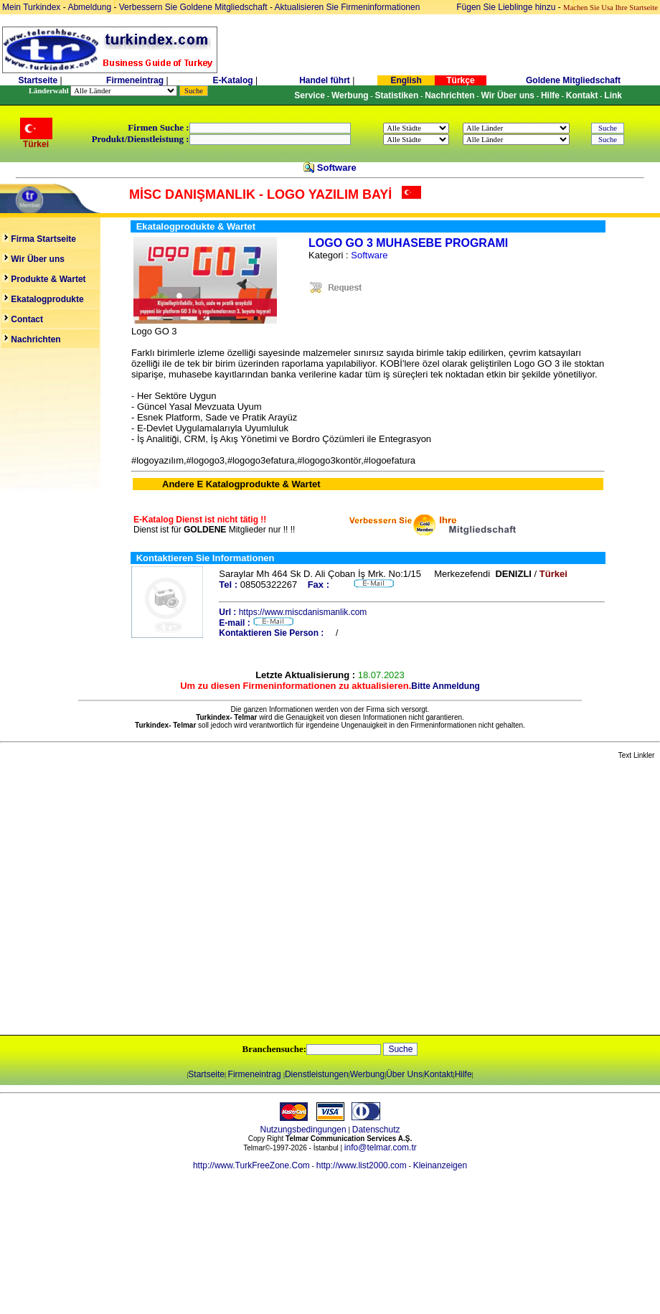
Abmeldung (89, 7)
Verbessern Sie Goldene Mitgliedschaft (194, 7)
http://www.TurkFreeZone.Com (251, 1165)
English (405, 80)
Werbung (367, 1074)
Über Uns (404, 1074)
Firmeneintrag (136, 80)
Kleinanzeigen (440, 1165)
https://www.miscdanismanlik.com (303, 612)
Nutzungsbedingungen (303, 1130)
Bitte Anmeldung (445, 686)
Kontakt (438, 1074)
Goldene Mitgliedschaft (573, 80)
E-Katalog (233, 80)
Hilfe (463, 1074)
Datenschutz (376, 1130)
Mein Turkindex (31, 7)
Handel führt (324, 80)
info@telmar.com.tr (380, 1147)
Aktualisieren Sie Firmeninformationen (347, 7)
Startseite (37, 80)
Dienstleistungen (317, 1074)
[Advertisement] (134, 898)
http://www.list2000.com (361, 1165)
